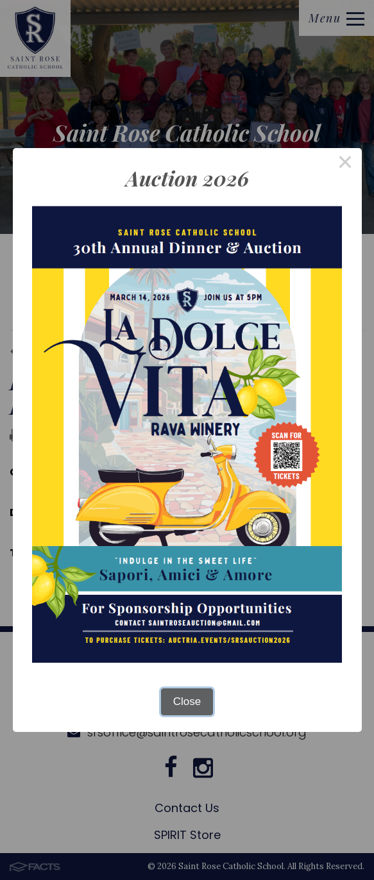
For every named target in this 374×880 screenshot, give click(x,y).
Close (187, 701)
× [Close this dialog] (345, 164)
